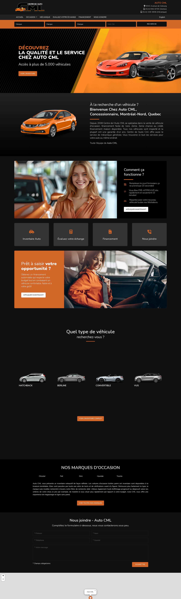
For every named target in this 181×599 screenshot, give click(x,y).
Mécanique (45, 17)
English (162, 17)
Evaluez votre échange (64, 17)
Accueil (19, 17)
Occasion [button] (31, 17)
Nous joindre (100, 17)
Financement (85, 17)
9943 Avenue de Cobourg (155, 6)
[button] (95, 590)
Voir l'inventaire (27, 73)
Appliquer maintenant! (136, 209)
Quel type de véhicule (90, 334)
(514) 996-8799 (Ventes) (155, 9)
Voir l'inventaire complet (90, 418)
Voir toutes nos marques (90, 503)
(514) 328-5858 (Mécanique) (154, 12)
